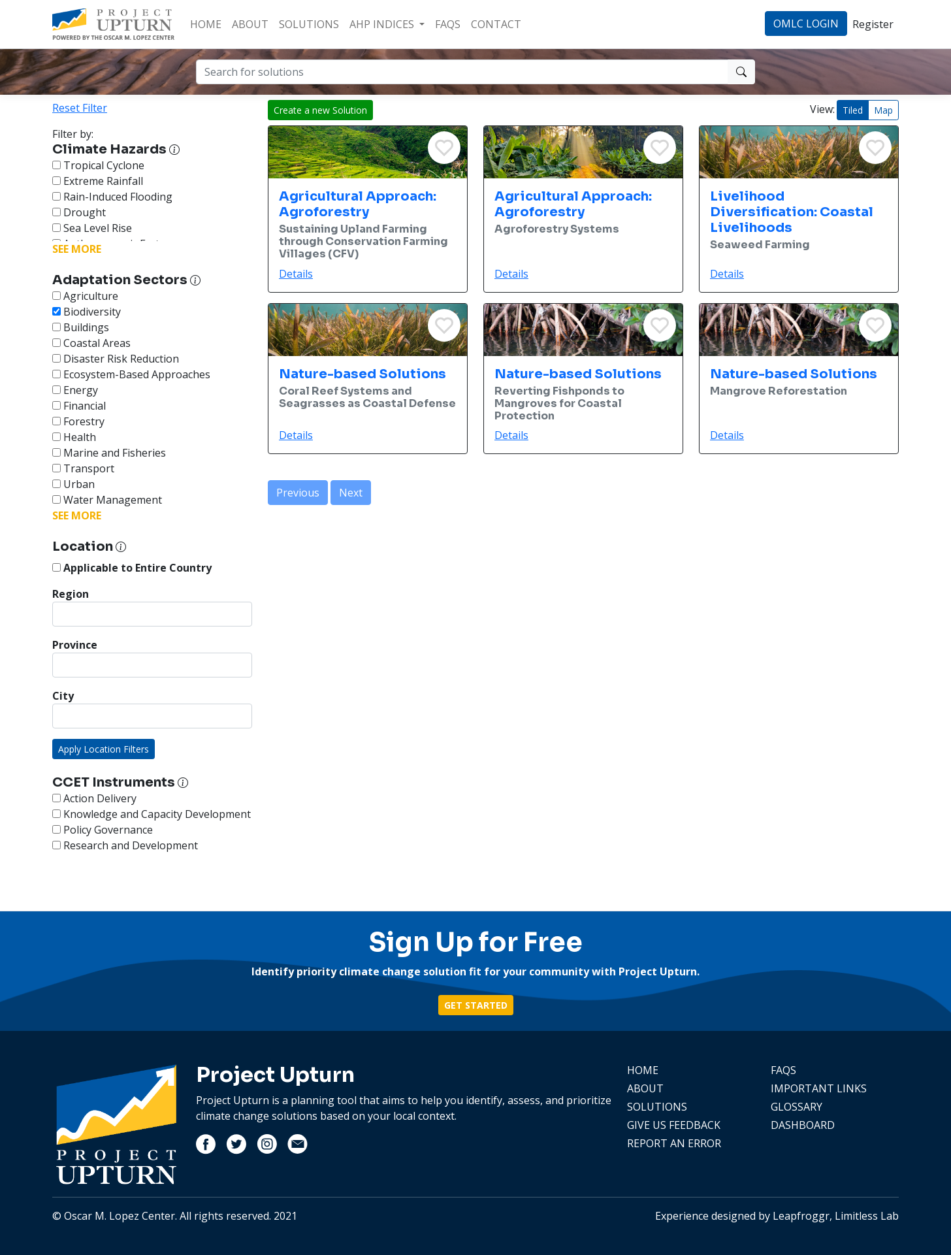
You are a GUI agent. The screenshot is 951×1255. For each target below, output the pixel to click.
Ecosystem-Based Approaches (131, 374)
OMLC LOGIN (806, 23)
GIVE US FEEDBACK (673, 1125)
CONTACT (496, 24)
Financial (79, 406)
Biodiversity (86, 311)
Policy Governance (102, 830)
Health (74, 437)
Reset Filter (79, 108)
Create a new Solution (320, 110)
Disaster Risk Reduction (115, 358)
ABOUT (250, 24)
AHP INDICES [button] (383, 24)
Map (883, 110)
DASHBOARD (803, 1125)
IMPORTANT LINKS (819, 1088)
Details (296, 274)
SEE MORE (76, 249)
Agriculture (85, 296)
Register (873, 24)
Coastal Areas (91, 343)
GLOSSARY (796, 1107)
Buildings (80, 327)
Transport (83, 468)
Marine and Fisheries (109, 453)
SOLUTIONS (309, 24)
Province (74, 645)
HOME (205, 24)
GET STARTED (476, 1005)
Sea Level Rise (92, 228)
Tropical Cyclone (98, 165)
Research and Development (125, 845)
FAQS (447, 24)
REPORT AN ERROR (674, 1143)
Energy (75, 390)
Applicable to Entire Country (132, 568)
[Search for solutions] (462, 71)
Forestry (78, 421)
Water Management (107, 500)
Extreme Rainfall (97, 181)
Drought (79, 212)
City (63, 696)
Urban (73, 484)
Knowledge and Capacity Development (151, 814)
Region (70, 594)
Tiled (853, 110)
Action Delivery (94, 798)
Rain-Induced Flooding (112, 196)
